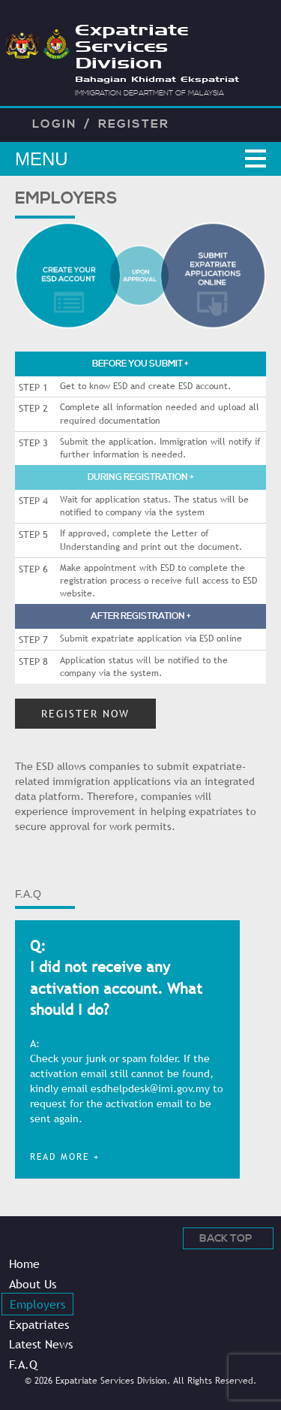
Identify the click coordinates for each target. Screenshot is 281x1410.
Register (133, 123)
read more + (65, 1157)
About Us (32, 1284)
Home (24, 1263)
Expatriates (39, 1324)
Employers (37, 1304)
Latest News (41, 1344)
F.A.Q (23, 1364)
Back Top (225, 1238)
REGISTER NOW (85, 713)
